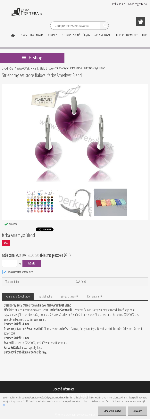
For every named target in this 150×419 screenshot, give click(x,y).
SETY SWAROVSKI (20, 68)
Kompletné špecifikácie (18, 296)
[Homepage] (13, 35)
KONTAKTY (52, 35)
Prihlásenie (118, 4)
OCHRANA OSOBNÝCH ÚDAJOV (76, 35)
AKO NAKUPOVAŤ (102, 35)
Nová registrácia (137, 4)
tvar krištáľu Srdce (42, 68)
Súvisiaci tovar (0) (70, 296)
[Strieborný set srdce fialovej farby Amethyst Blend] (74, 86)
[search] (104, 26)
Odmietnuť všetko (112, 411)
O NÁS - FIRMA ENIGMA (32, 35)
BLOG (144, 35)
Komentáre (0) (95, 296)
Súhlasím (137, 411)
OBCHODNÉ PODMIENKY (126, 35)
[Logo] (27, 14)
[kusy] (9, 263)
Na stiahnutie (45, 296)
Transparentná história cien (17, 272)
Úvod (5, 68)
